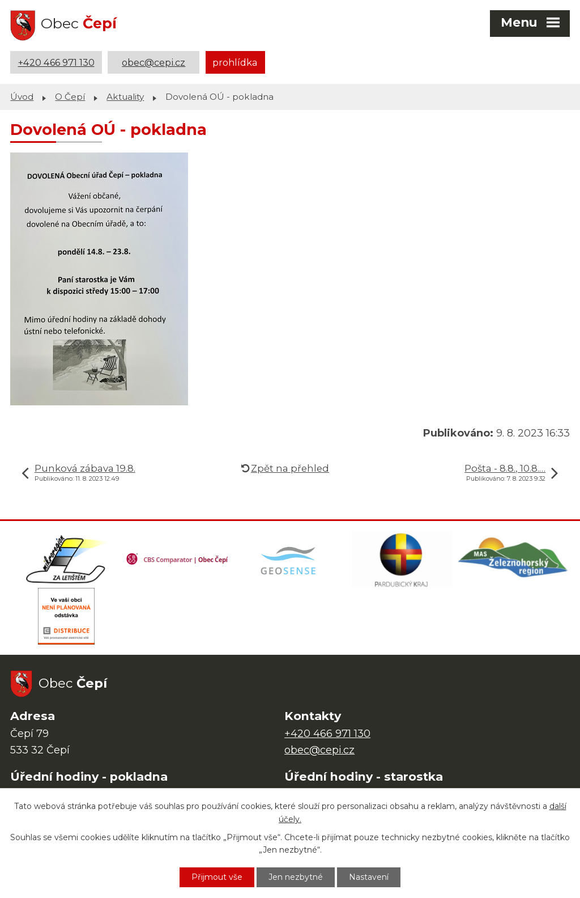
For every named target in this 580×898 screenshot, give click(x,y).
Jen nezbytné (295, 877)
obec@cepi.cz (153, 62)
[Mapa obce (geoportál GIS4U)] (290, 559)
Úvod (21, 96)
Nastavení (369, 877)
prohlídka (235, 62)
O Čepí (70, 96)
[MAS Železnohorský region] (514, 559)
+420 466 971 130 (56, 62)
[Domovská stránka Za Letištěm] (66, 559)
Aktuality (125, 96)
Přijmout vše (216, 877)
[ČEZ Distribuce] (66, 616)
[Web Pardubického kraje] (402, 559)
